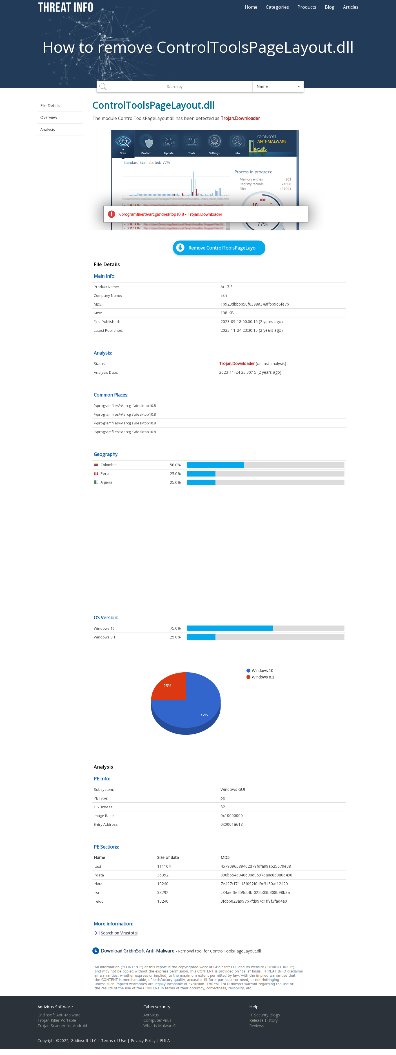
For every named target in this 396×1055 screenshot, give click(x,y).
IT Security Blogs (264, 1015)
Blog (330, 7)
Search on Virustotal (119, 933)
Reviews (256, 1026)
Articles (351, 7)
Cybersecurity (156, 1006)
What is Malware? (159, 1026)
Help (254, 1006)
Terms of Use (113, 1040)
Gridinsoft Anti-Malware (59, 1015)
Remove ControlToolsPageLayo (221, 248)
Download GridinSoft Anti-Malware (137, 951)
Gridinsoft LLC (84, 1040)
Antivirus (151, 1015)
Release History (263, 1020)
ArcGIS (227, 286)
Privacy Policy (143, 1040)
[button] (278, 86)
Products (306, 7)
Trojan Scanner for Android (62, 1026)
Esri (224, 295)
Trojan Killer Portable (56, 1020)
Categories (277, 7)
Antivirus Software (55, 1006)
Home (251, 7)
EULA (165, 1040)
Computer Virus (157, 1020)
